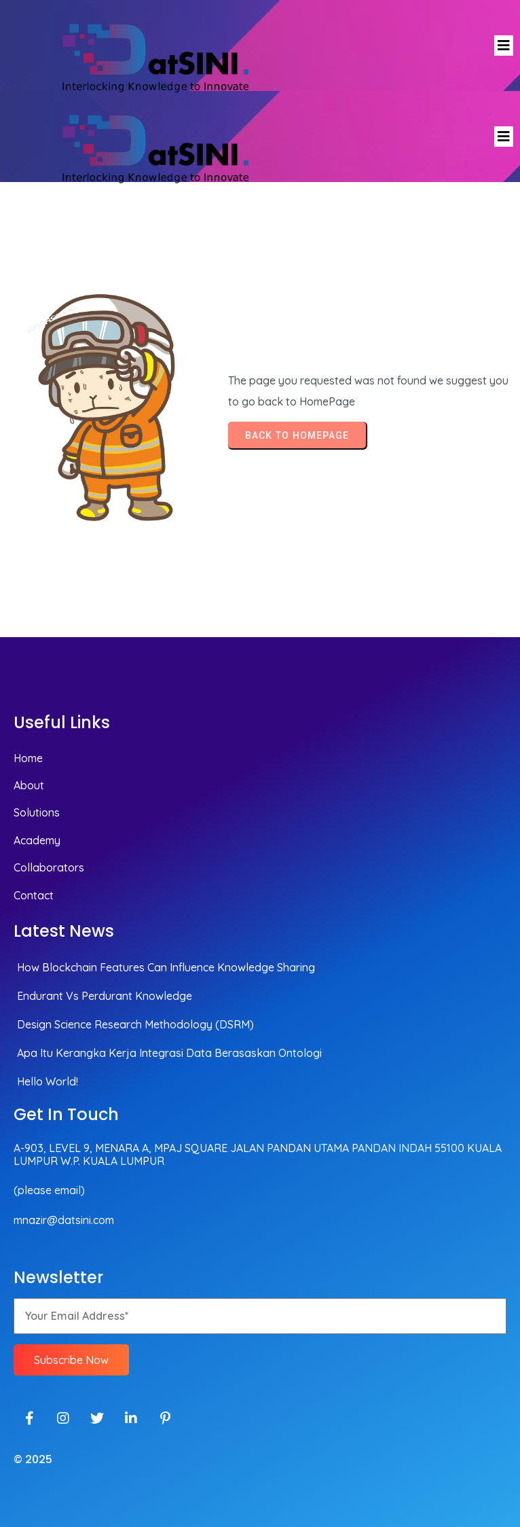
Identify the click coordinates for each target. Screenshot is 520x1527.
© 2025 (33, 1459)
